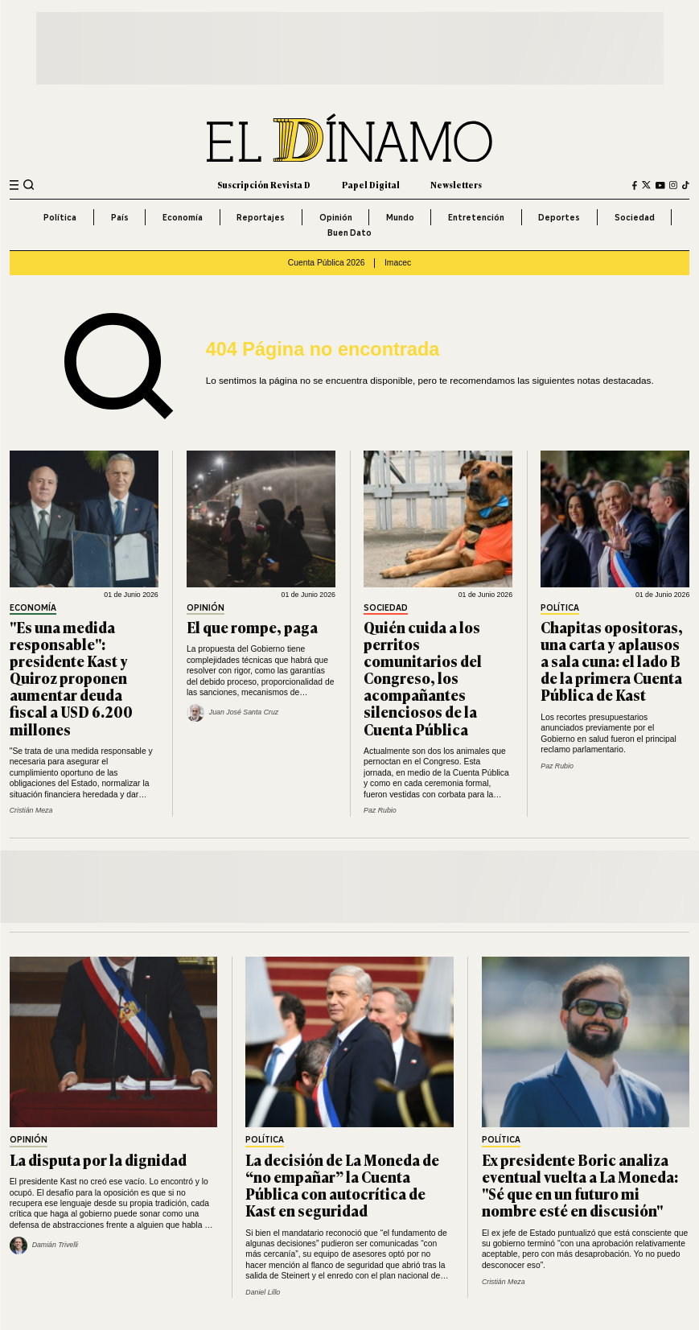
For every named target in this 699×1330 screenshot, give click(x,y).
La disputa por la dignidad (98, 1159)
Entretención (476, 217)
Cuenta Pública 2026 (326, 262)
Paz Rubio (380, 810)
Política (59, 217)
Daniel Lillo (262, 1292)
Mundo (400, 217)
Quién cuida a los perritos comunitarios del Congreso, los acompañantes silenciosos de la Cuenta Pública (423, 677)
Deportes (559, 217)
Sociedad (635, 217)
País (120, 217)
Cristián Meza (31, 810)
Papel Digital (371, 185)
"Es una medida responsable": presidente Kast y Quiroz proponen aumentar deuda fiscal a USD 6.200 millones (71, 677)
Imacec (397, 262)
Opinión (335, 217)
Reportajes (260, 217)
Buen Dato (349, 232)
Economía (182, 217)
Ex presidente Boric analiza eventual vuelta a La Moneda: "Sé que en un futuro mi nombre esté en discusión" (580, 1185)
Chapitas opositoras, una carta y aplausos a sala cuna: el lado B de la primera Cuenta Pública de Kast (612, 660)
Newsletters (456, 185)
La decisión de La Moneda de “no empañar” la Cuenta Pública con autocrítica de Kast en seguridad (342, 1185)
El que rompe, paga (252, 626)
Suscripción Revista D (263, 185)
